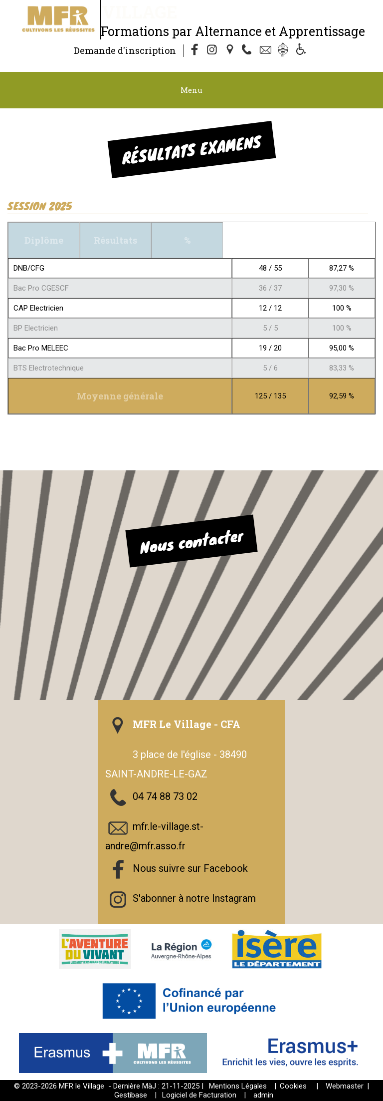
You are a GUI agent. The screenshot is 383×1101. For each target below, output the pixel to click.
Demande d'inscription (125, 50)
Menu (191, 90)
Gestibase (130, 1095)
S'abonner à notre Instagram (194, 898)
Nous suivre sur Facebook (190, 868)
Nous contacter (191, 541)
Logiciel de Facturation (199, 1095)
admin (263, 1095)
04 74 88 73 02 (165, 796)
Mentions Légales (238, 1086)
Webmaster (345, 1086)
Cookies (293, 1086)
